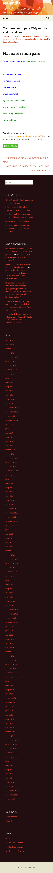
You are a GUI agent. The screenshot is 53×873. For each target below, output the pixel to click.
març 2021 (9, 597)
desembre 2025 (11, 357)
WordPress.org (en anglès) (16, 851)
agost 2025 (9, 374)
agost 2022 (9, 525)
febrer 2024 (10, 449)
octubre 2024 (10, 416)
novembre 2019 (11, 664)
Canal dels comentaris (14, 847)
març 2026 (9, 344)
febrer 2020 (10, 651)
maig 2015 (9, 769)
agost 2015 (9, 757)
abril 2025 (9, 391)
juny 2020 (9, 635)
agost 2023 (9, 475)
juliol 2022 (9, 529)
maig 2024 (9, 437)
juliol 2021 (9, 580)
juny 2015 (9, 765)
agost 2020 (9, 626)
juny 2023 (9, 483)
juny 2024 (9, 433)
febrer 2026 (10, 348)
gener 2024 (10, 454)
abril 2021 (9, 593)
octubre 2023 (10, 466)
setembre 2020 (11, 622)
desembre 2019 (11, 660)
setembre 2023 (11, 470)
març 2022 (9, 546)
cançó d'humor (42, 36)
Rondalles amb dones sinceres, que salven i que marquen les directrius (18, 228)
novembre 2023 (11, 462)
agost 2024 (9, 424)
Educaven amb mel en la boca (17, 221)
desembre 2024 (11, 407)
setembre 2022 (11, 521)
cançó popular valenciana (13, 39)
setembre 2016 (11, 702)
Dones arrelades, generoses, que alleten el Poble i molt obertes (18, 307)
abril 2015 (9, 774)
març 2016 (9, 727)
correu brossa (11, 816)
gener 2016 (10, 736)
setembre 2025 (11, 369)
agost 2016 (9, 706)
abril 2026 (9, 340)
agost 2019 (9, 677)
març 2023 (9, 496)
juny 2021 (9, 584)
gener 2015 (10, 786)
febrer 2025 (10, 399)
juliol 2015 (9, 761)
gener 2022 (10, 555)
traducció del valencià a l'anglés (37, 39)
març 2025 (9, 395)
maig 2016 (9, 719)
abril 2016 (9, 723)
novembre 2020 (11, 614)
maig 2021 (9, 588)
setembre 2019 (11, 673)
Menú (5, 18)
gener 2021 (10, 605)
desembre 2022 (11, 508)
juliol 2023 (9, 479)
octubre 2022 (10, 517)
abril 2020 (9, 643)
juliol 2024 (9, 428)
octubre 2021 (10, 567)
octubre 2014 (10, 799)
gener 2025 (10, 403)
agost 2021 (9, 576)
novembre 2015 (11, 744)
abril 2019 (9, 694)
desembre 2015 (11, 740)
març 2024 (9, 445)
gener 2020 (10, 656)
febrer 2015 (10, 782)
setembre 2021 (11, 572)
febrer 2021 (10, 601)
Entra (7, 838)
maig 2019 (9, 689)
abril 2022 (9, 542)
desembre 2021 (11, 559)
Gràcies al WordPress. (27, 867)
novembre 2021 (11, 563)
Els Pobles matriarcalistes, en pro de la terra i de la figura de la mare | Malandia (19, 252)
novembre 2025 (11, 361)
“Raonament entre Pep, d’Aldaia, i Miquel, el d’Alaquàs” (18, 257)
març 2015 (9, 778)
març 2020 (9, 647)
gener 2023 (10, 504)
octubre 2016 (10, 698)
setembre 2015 (11, 752)
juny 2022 (9, 534)
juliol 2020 (9, 630)
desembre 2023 (11, 458)
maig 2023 (9, 487)
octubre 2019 (10, 668)
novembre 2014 (11, 795)
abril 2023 (9, 492)
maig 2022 (9, 538)
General (28, 36)
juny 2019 (9, 685)
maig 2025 (9, 386)
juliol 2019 (9, 681)
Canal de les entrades (14, 843)
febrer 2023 (10, 500)
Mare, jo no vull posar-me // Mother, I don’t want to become (27, 168)
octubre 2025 (10, 365)
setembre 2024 (11, 420)
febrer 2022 (10, 550)
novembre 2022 (11, 513)
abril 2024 (9, 441)
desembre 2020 (11, 609)
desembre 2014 (11, 790)
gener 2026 (10, 353)
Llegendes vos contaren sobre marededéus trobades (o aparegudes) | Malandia (17, 286)
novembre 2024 (11, 412)
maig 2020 (9, 639)
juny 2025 (9, 382)
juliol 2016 (9, 710)
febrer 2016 (10, 731)
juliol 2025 (9, 378)
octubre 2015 (10, 748)
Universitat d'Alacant (11, 42)
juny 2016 (9, 715)
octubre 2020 (10, 618)
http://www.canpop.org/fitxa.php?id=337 (22, 136)
